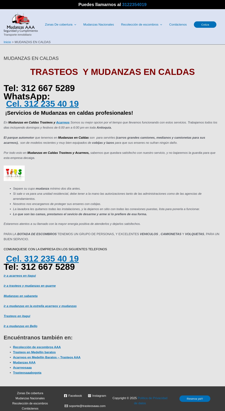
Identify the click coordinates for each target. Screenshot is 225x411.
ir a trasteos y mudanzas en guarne (30, 286)
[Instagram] (97, 396)
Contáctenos (30, 408)
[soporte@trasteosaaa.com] (85, 406)
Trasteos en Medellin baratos (34, 352)
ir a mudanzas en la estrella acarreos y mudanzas (40, 306)
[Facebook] (73, 396)
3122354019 (134, 4)
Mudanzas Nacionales (30, 398)
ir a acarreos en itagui (20, 275)
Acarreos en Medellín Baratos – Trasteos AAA (47, 357)
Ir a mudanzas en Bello (20, 326)
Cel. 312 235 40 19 (43, 104)
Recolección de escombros (30, 403)
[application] (74, 24)
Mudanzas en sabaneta (21, 296)
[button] (201, 24)
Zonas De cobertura (30, 393)
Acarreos (63, 122)
